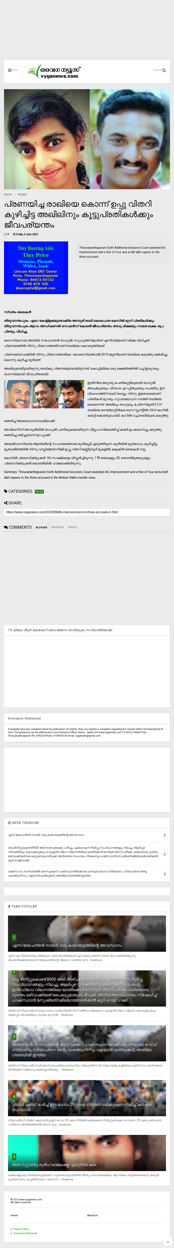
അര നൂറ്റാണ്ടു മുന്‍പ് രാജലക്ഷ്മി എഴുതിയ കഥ (54, 1164)
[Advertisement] (87, 32)
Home (8, 194)
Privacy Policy (21, 1229)
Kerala (22, 194)
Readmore (96, 960)
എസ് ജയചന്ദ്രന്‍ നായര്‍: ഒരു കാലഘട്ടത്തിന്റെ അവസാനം (67, 945)
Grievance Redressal (25, 1233)
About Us (92, 1215)
